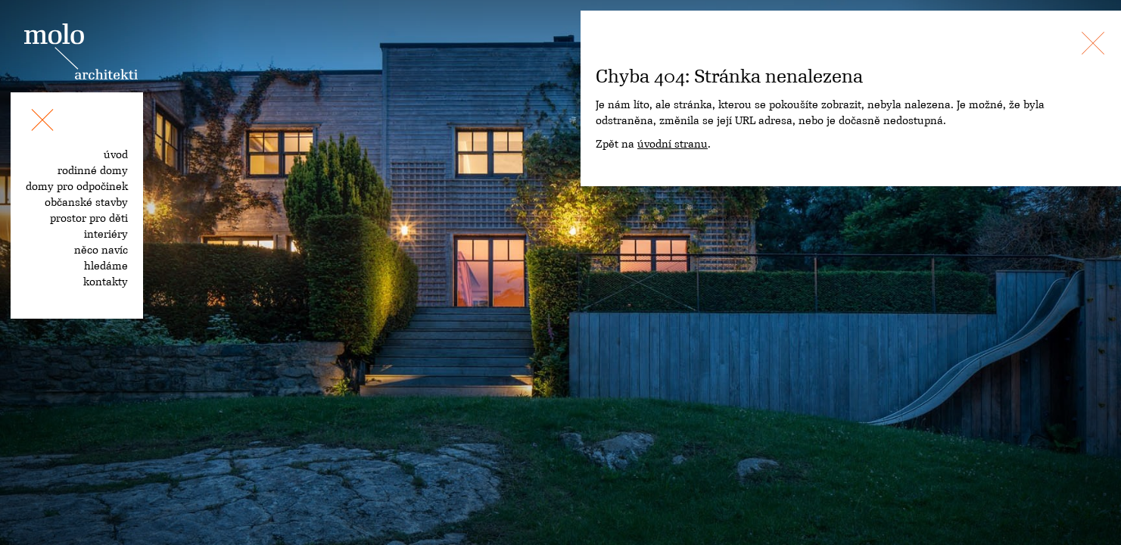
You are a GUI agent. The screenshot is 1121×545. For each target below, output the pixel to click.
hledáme (106, 265)
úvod (116, 154)
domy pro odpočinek (77, 186)
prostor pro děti (89, 218)
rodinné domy (93, 170)
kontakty (105, 281)
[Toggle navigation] (42, 122)
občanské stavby (86, 202)
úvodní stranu (672, 144)
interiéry (106, 234)
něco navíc (101, 250)
